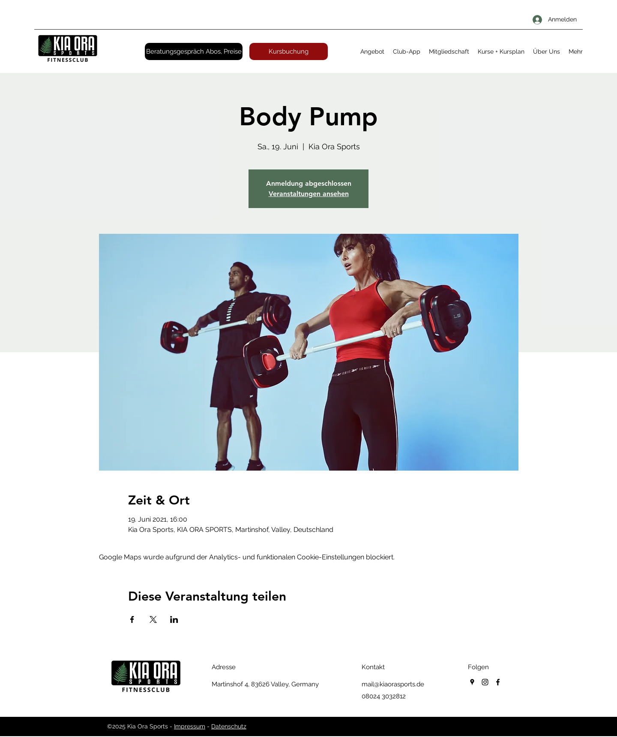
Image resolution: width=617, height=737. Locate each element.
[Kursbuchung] (288, 51)
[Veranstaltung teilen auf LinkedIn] (174, 619)
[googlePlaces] (472, 682)
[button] (372, 51)
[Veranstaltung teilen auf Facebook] (132, 619)
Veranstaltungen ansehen (309, 194)
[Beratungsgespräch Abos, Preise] (194, 51)
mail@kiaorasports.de (393, 684)
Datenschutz (228, 726)
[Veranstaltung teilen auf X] (153, 619)
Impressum (189, 726)
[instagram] (485, 682)
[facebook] (498, 682)
